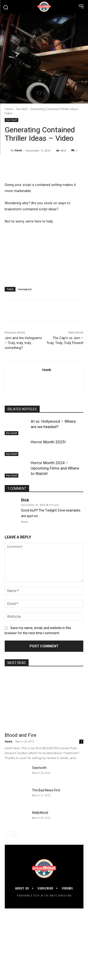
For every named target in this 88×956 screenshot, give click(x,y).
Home (9, 109)
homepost (24, 289)
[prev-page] (8, 834)
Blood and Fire (20, 735)
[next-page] (15, 834)
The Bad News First (46, 790)
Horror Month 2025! (48, 442)
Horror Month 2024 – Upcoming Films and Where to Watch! (55, 468)
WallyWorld (40, 813)
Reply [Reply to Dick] (24, 521)
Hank (18, 150)
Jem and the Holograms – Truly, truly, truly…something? (23, 343)
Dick (25, 500)
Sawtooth (39, 768)
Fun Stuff (21, 109)
